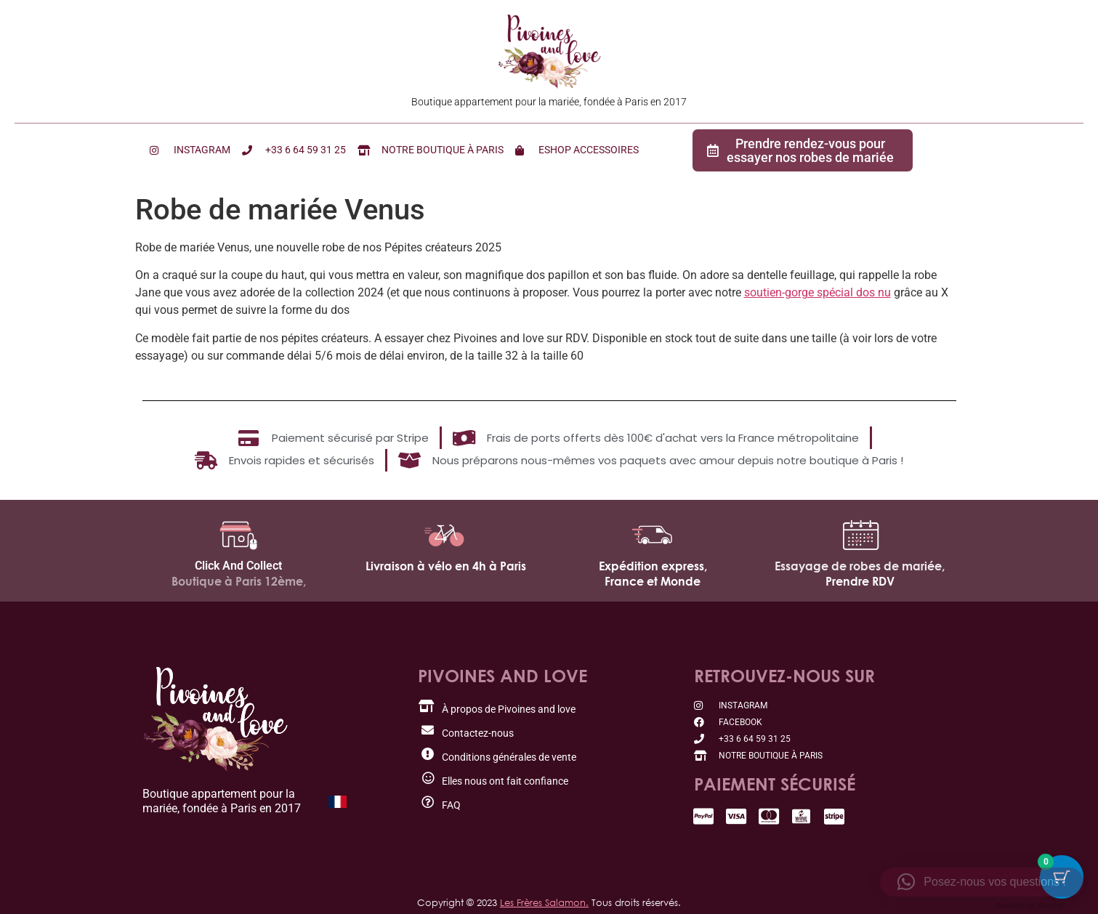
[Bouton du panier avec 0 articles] (1061, 877)
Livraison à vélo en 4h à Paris (446, 566)
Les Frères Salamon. (544, 902)
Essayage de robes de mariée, (860, 566)
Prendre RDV (860, 581)
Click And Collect (238, 566)
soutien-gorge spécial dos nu (817, 292)
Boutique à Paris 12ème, (238, 581)
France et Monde (653, 581)
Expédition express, (653, 566)
